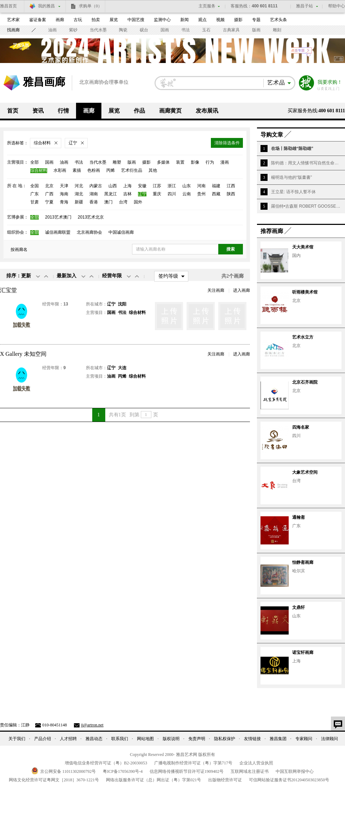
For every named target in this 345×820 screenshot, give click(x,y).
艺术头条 (278, 19)
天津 (64, 186)
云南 (186, 194)
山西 (112, 186)
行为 (210, 162)
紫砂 (73, 29)
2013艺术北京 (91, 217)
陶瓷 (123, 29)
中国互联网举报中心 (295, 771)
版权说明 (171, 738)
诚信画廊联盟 (57, 232)
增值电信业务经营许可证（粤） (106, 763)
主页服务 (207, 6)
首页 (12, 111)
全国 (34, 186)
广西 (49, 194)
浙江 (172, 186)
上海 (127, 186)
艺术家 (13, 19)
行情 (63, 111)
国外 (138, 202)
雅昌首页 (8, 6)
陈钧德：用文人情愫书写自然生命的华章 (306, 162)
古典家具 (231, 29)
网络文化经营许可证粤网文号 (54, 779)
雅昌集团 (278, 738)
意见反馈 (338, 724)
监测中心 (162, 19)
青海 (64, 202)
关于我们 (16, 738)
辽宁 (142, 194)
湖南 (93, 194)
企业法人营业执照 (256, 763)
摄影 (238, 19)
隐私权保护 (224, 738)
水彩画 (60, 170)
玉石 (206, 29)
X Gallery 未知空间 (23, 354)
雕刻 (277, 29)
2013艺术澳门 (58, 217)
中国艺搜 (135, 19)
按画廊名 (19, 249)
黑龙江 (110, 194)
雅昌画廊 (44, 82)
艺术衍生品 (131, 170)
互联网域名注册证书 (250, 771)
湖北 (79, 194)
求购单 (90, 6)
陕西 (231, 194)
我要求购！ (330, 82)
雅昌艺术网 (12, 82)
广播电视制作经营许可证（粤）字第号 (193, 763)
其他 (153, 170)
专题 (256, 19)
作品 (139, 111)
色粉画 (93, 170)
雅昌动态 (94, 738)
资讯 (38, 111)
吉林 (127, 194)
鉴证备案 (37, 19)
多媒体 (163, 162)
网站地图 (145, 738)
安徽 (142, 186)
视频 (220, 19)
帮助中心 (336, 6)
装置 (180, 162)
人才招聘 (68, 738)
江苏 (157, 186)
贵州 (201, 194)
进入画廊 (241, 290)
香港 (93, 202)
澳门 (108, 202)
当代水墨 (98, 29)
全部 (34, 162)
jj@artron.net (92, 725)
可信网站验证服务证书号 (289, 779)
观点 (202, 19)
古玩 (78, 19)
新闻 (184, 19)
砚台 (144, 29)
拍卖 (96, 19)
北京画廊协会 (89, 232)
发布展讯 (207, 111)
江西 (231, 186)
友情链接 (252, 738)
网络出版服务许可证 (153, 779)
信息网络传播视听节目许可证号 (187, 771)
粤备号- (123, 771)
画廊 (60, 19)
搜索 (306, 83)
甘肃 (34, 202)
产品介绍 (42, 738)
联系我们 (119, 738)
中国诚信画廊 (121, 232)
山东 (186, 186)
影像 (195, 162)
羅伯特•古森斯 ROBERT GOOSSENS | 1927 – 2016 (306, 206)
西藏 (216, 194)
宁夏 (49, 202)
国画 (165, 29)
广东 (34, 194)
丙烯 (110, 170)
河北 (79, 186)
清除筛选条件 (227, 142)
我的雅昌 (46, 6)
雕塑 (117, 162)
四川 (172, 194)
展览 (113, 19)
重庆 (157, 194)
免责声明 (196, 738)
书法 (185, 29)
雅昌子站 (304, 6)
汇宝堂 (8, 290)
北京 (49, 186)
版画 (256, 29)
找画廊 (13, 29)
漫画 (224, 162)
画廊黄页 (170, 111)
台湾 (123, 202)
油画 (52, 29)
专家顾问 (303, 738)
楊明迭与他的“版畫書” (291, 177)
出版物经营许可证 (225, 779)
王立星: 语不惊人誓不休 (293, 191)
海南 (64, 194)
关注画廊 (215, 290)
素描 (77, 170)
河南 (201, 186)
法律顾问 (329, 738)
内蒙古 (95, 186)
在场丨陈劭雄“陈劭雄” (292, 148)
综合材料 (38, 170)
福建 (216, 186)
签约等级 (168, 276)
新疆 (79, 202)
